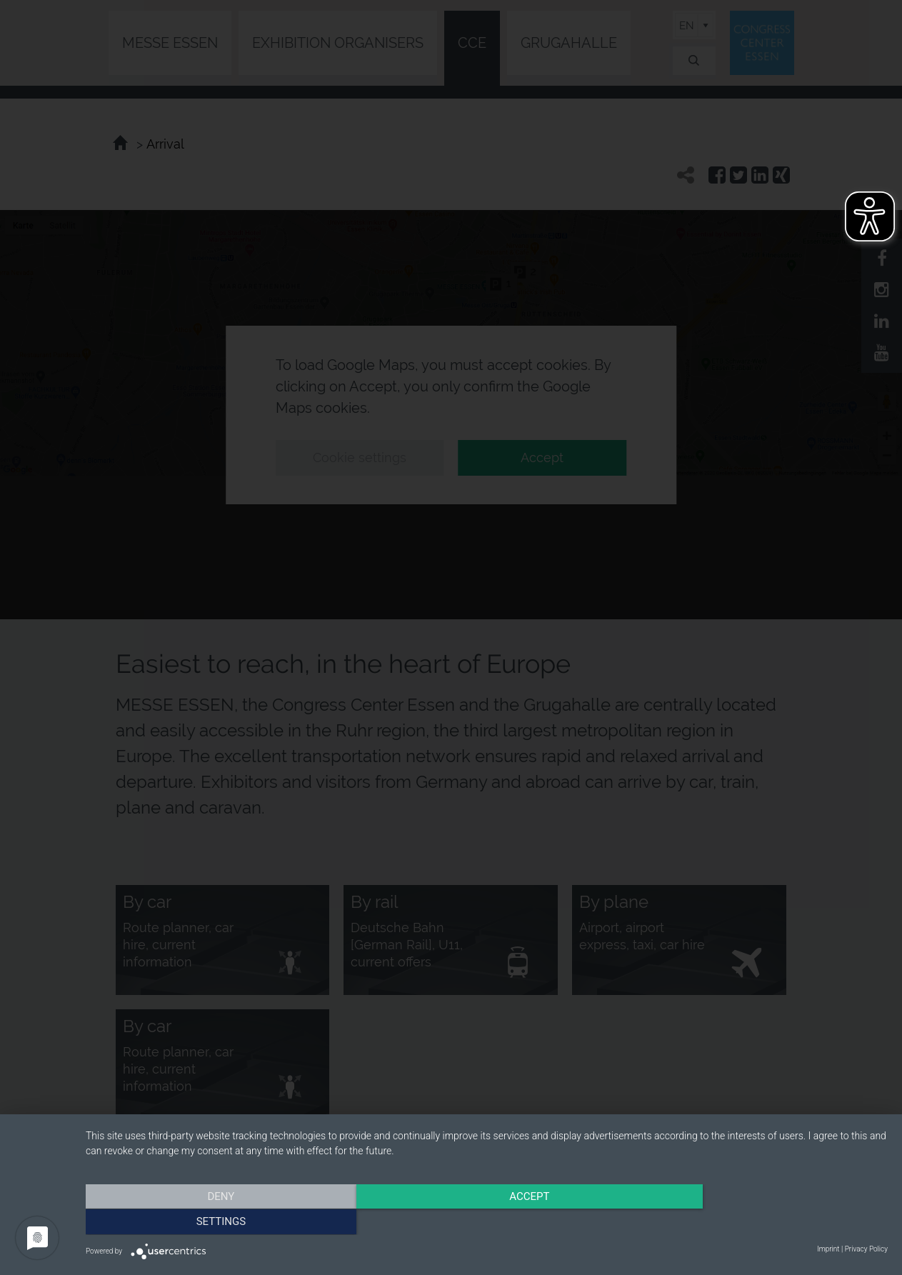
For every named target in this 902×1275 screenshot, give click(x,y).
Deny (206, 1221)
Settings (768, 1221)
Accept (486, 1221)
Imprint (828, 1249)
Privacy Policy (866, 1249)
